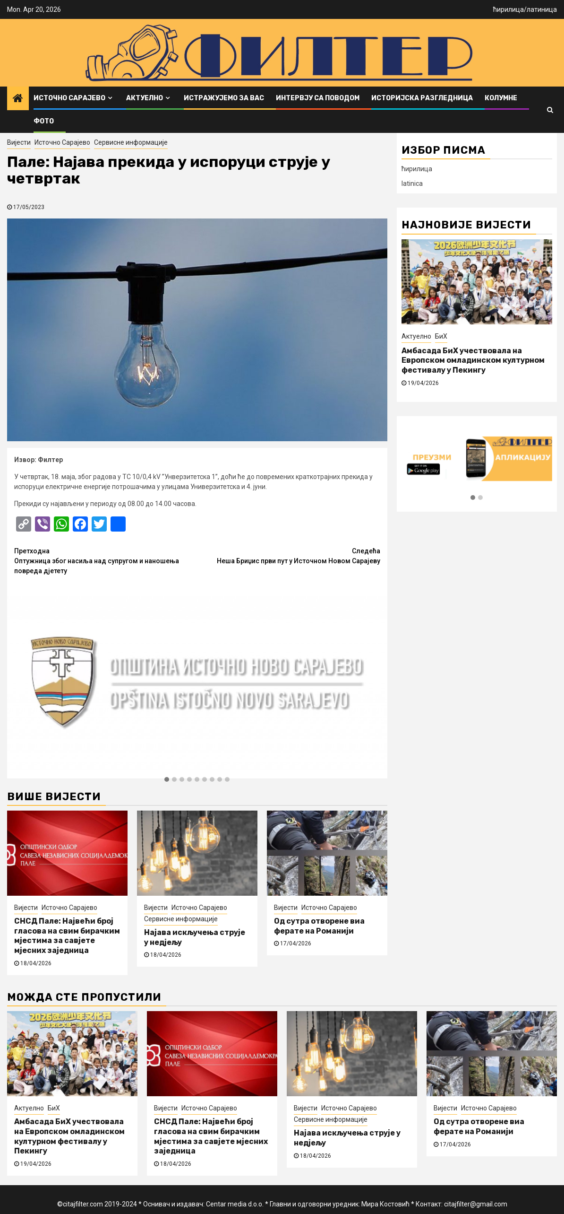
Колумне (501, 98)
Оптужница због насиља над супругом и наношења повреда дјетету (105, 560)
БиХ (441, 336)
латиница (542, 9)
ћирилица (508, 9)
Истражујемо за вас (224, 98)
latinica (412, 183)
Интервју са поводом (317, 98)
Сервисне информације (131, 142)
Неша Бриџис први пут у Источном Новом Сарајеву (288, 555)
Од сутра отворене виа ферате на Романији (319, 926)
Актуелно (144, 98)
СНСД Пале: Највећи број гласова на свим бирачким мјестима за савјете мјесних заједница (67, 936)
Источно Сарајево (69, 98)
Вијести (19, 142)
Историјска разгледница (422, 98)
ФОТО (44, 121)
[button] (167, 780)
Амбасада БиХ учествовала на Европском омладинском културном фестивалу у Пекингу (473, 360)
